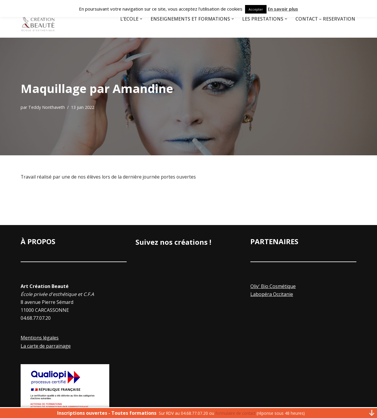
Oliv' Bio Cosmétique (273, 286)
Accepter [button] (256, 9)
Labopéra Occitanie (271, 294)
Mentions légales (40, 338)
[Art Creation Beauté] (38, 18)
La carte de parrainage (46, 346)
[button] (139, 19)
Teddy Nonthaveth (46, 107)
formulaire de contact (235, 413)
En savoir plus (283, 9)
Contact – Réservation (325, 19)
